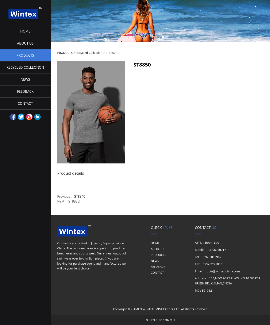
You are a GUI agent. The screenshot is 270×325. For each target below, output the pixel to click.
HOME (25, 31)
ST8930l (74, 201)
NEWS (25, 79)
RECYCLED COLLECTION (25, 67)
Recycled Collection (89, 53)
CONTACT (25, 103)
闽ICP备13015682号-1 (160, 320)
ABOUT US (25, 43)
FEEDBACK (25, 91)
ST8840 (79, 196)
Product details (70, 173)
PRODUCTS (25, 55)
